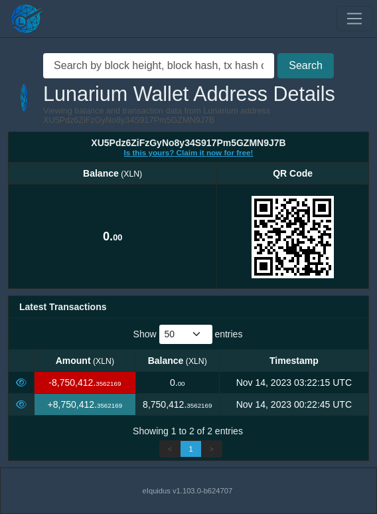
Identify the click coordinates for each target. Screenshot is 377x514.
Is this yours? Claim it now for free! (189, 152)
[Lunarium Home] (26, 18)
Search (306, 65)
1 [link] (190, 449)
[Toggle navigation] (354, 18)
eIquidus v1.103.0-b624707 (188, 491)
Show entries (188, 334)
